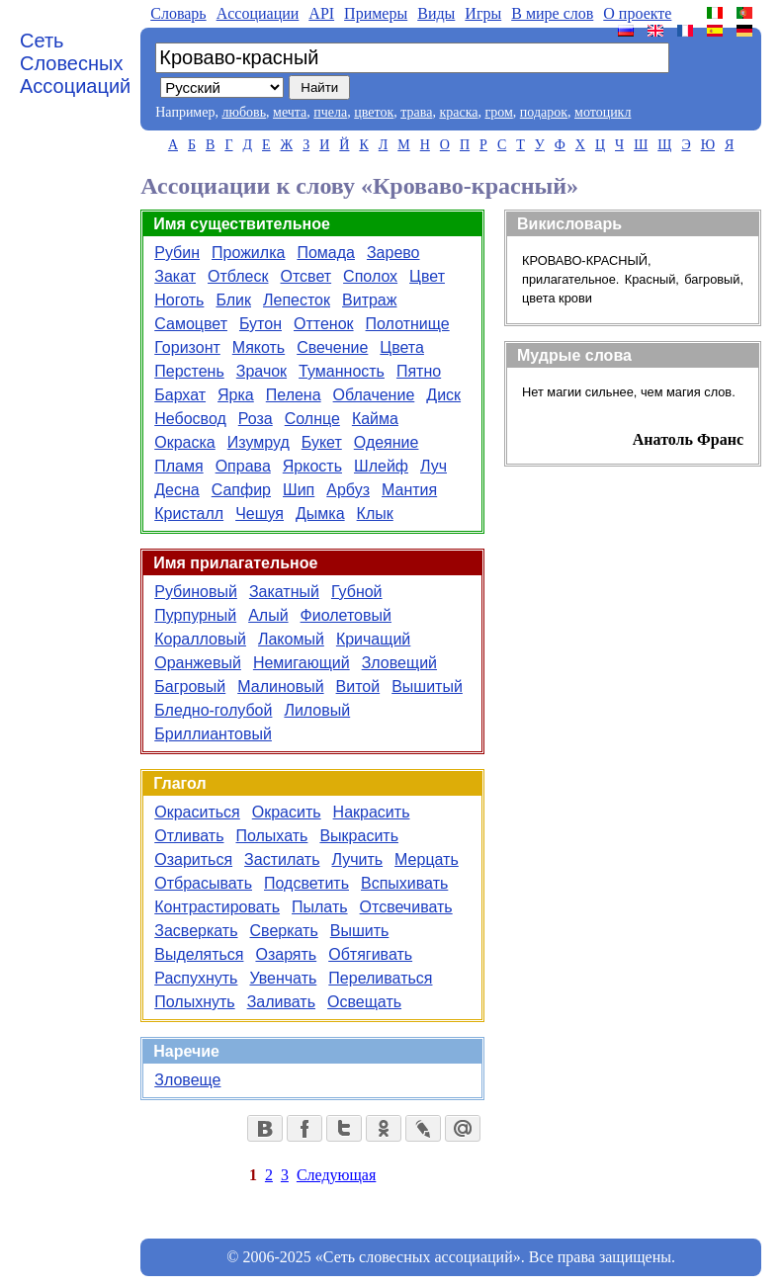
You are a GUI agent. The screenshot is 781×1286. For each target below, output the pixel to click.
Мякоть (258, 347)
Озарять (285, 954)
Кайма (375, 418)
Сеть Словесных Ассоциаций (75, 63)
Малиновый (280, 686)
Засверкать (195, 930)
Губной (357, 591)
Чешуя (259, 513)
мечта (289, 112)
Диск (443, 394)
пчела (330, 112)
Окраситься (197, 812)
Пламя (178, 466)
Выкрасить (358, 835)
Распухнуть (195, 978)
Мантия (409, 489)
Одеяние (386, 442)
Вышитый (427, 686)
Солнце (312, 418)
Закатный (284, 591)
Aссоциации (258, 13)
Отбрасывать (203, 883)
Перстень (189, 371)
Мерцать (426, 859)
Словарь (178, 13)
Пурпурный (195, 615)
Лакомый (291, 639)
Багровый (189, 686)
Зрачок (261, 371)
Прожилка (248, 252)
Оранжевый (197, 662)
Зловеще (187, 1080)
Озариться (193, 859)
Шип (298, 489)
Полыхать (271, 835)
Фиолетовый (346, 615)
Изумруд (258, 442)
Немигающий (301, 662)
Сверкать (284, 930)
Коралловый (200, 639)
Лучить (357, 859)
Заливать (281, 1001)
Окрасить (286, 812)
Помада (326, 252)
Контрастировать (217, 907)
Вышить (360, 930)
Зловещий (399, 662)
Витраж (369, 300)
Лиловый (317, 710)
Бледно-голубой (213, 710)
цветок (373, 112)
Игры (483, 13)
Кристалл (188, 513)
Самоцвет (190, 323)
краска (458, 112)
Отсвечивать (406, 907)
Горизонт (187, 347)
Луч (433, 466)
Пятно (418, 371)
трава (416, 112)
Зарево (393, 252)
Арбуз (348, 489)
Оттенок (324, 323)
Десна (176, 489)
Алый (268, 615)
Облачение (374, 394)
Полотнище (408, 323)
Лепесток (296, 300)
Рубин (177, 252)
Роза (255, 418)
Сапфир (241, 489)
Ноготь (179, 300)
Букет (322, 442)
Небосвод (190, 418)
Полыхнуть (194, 1001)
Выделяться (198, 954)
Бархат (180, 394)
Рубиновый (195, 591)
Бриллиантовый (213, 734)
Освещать (364, 1001)
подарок (543, 112)
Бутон (260, 323)
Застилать (281, 859)
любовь (243, 112)
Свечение (332, 347)
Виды (436, 13)
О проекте (637, 13)
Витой (358, 686)
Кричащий (373, 639)
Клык (375, 513)
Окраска (185, 442)
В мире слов (552, 13)
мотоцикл (602, 112)
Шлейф (381, 466)
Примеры (375, 13)
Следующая (336, 1174)
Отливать (188, 835)
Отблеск (238, 276)
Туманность (342, 371)
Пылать (320, 907)
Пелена (293, 394)
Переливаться (380, 978)
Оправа (243, 466)
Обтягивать (370, 954)
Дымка (320, 513)
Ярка (235, 394)
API (321, 13)
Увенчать (282, 978)
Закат (175, 276)
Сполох (370, 276)
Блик (233, 300)
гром (498, 112)
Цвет (427, 276)
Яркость (312, 466)
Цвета (402, 347)
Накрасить (371, 812)
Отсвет (306, 276)
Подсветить (306, 883)
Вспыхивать (404, 883)
